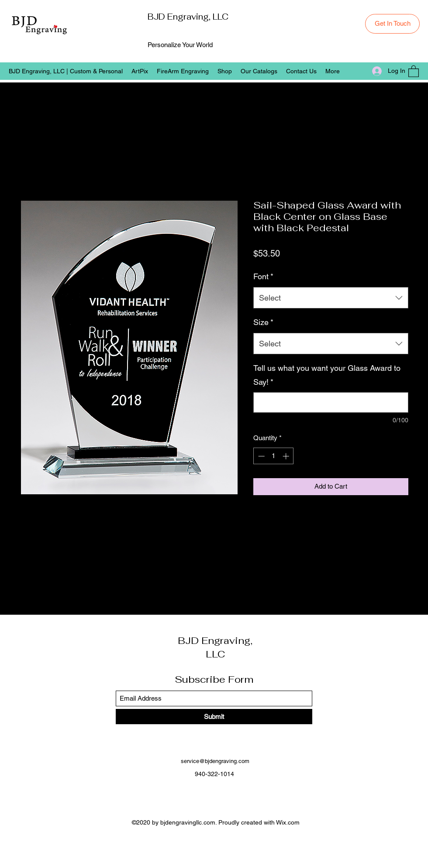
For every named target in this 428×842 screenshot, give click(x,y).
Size (263, 322)
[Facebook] (207, 794)
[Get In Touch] (392, 24)
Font (263, 276)
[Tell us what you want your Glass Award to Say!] (331, 402)
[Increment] (287, 456)
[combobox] (330, 298)
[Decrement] (260, 456)
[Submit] (214, 716)
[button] (413, 71)
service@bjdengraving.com (215, 761)
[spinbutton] (273, 456)
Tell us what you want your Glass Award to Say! (326, 375)
